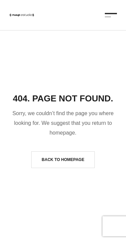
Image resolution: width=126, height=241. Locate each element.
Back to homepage (63, 159)
